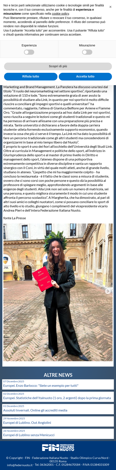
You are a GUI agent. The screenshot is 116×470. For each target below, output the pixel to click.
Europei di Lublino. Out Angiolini (27, 422)
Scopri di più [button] (58, 66)
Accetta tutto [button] (85, 76)
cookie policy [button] (60, 13)
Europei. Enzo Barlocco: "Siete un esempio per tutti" (40, 385)
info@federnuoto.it (19, 465)
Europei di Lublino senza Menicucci (28, 435)
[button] (110, 6)
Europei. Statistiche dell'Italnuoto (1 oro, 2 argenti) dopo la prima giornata (57, 398)
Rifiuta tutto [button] (30, 76)
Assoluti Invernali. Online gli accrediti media (35, 410)
